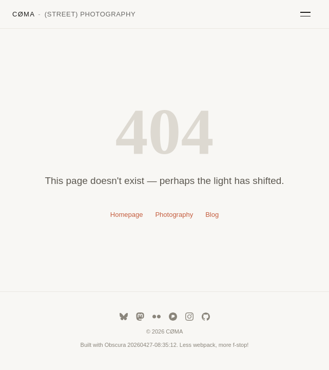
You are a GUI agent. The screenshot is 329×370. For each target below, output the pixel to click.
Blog (212, 214)
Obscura (115, 345)
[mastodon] (140, 316)
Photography (174, 214)
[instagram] (189, 316)
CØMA (74, 14)
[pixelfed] (173, 316)
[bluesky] (124, 316)
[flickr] (156, 316)
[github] (206, 316)
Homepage (126, 214)
